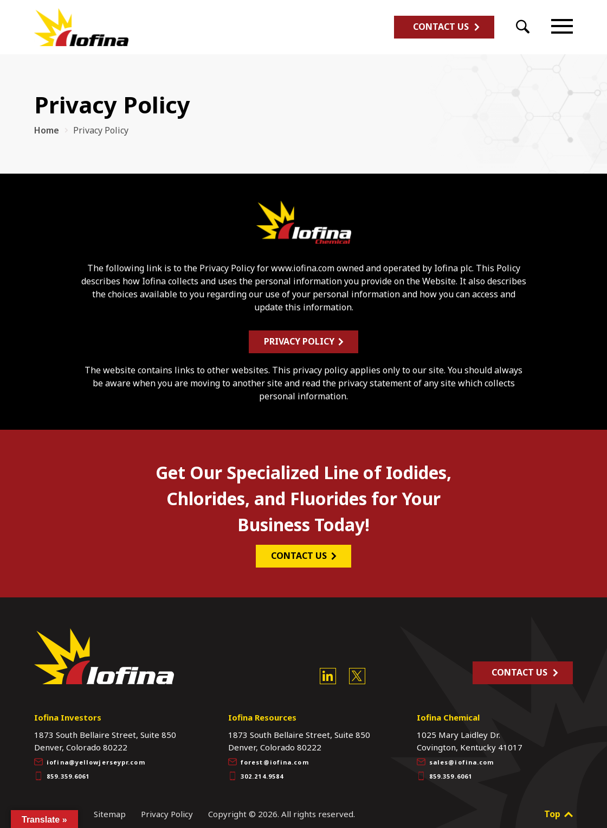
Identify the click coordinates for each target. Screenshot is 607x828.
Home (46, 130)
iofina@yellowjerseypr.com (89, 755)
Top (558, 808)
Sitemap (110, 807)
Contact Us (441, 27)
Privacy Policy (300, 335)
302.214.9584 (255, 770)
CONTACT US (300, 549)
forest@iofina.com (268, 755)
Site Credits (56, 807)
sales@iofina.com (455, 755)
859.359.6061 (61, 770)
